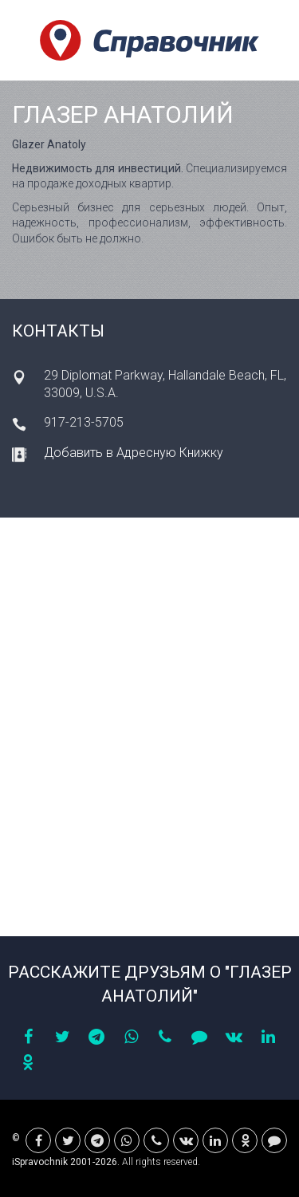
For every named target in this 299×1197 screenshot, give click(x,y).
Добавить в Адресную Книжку (133, 452)
